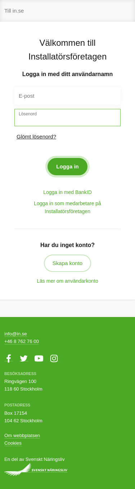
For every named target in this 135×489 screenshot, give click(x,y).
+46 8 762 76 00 (21, 341)
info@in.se (15, 333)
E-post (26, 96)
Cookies (13, 443)
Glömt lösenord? (36, 136)
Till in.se (14, 11)
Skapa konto (67, 263)
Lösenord (28, 113)
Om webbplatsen (22, 435)
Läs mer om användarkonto (67, 281)
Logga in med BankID (67, 192)
